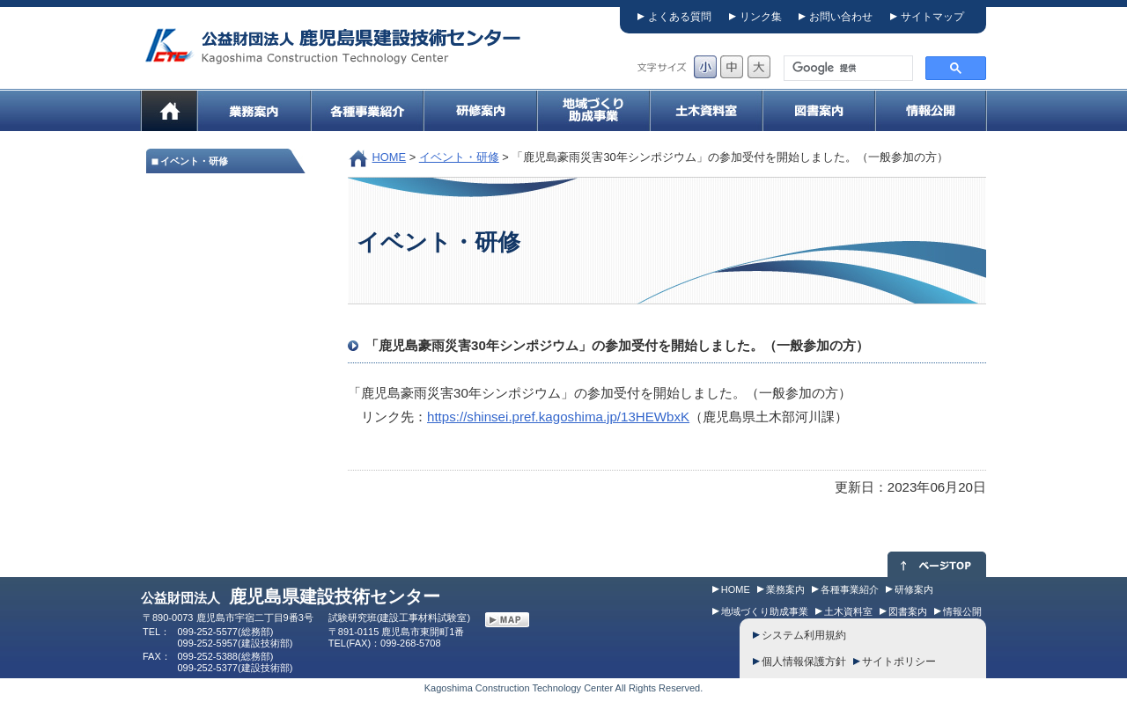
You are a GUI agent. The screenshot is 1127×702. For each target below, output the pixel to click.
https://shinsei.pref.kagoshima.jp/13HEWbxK (558, 416)
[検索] (846, 69)
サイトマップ (932, 17)
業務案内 (785, 589)
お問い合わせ (841, 17)
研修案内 (914, 589)
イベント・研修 (459, 157)
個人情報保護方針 (804, 661)
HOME (389, 157)
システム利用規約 (804, 635)
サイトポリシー (899, 661)
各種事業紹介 (850, 589)
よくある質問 (679, 17)
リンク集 (761, 17)
